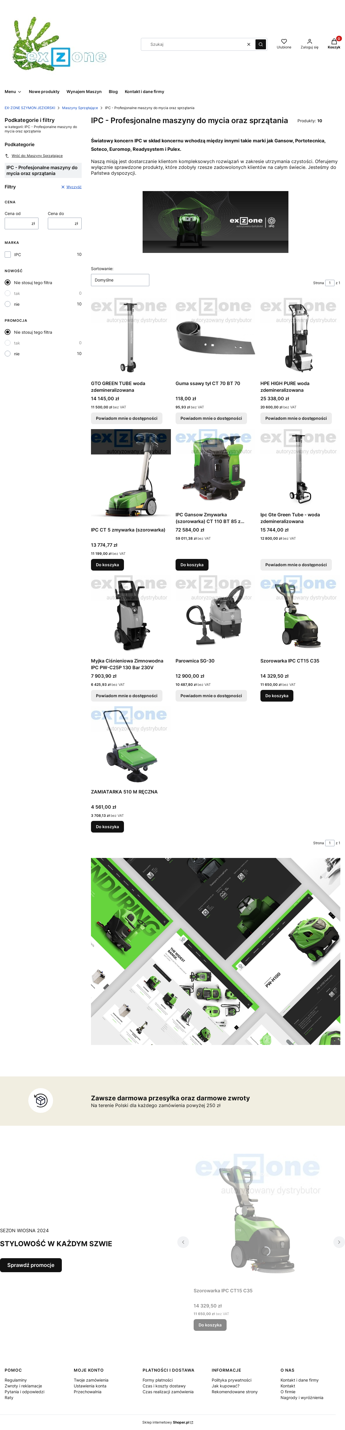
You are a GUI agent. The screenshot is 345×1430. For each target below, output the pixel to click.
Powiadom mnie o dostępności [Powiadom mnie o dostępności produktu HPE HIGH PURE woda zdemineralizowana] (296, 418)
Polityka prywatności (231, 1379)
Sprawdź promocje (31, 1265)
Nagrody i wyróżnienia (302, 1397)
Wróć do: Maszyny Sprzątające (34, 155)
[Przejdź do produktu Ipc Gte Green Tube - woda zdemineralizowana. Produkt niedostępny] (300, 469)
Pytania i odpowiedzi (24, 1391)
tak (17, 293)
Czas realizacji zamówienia (168, 1391)
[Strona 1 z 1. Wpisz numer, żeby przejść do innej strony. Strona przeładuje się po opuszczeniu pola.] (330, 283)
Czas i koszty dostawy (164, 1385)
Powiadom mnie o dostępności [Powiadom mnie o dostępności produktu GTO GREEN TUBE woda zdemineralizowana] (126, 418)
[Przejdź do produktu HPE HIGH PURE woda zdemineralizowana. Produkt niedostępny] (300, 338)
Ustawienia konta (90, 1385)
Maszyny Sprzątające (80, 108)
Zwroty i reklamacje (23, 1385)
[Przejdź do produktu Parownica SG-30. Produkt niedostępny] (215, 615)
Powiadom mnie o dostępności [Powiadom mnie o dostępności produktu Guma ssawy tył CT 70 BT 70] (211, 418)
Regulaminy (16, 1379)
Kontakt (288, 1385)
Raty (9, 1397)
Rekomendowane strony (235, 1391)
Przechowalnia (87, 1391)
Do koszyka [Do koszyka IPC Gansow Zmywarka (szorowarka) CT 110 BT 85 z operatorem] (192, 564)
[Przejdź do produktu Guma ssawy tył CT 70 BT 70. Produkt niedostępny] (215, 338)
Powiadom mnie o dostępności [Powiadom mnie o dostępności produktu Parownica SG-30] (211, 695)
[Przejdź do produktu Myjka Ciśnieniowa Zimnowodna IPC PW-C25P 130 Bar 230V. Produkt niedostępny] (131, 615)
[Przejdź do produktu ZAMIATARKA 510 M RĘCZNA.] (131, 746)
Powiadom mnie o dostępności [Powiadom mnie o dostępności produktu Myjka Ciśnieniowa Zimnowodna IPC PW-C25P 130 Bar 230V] (126, 695)
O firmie (288, 1391)
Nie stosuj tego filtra (33, 282)
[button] (260, 44)
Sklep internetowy (165, 1422)
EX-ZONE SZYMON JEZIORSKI (30, 108)
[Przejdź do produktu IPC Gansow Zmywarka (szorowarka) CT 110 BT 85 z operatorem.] (215, 469)
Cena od (13, 213)
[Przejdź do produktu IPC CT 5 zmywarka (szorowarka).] (131, 476)
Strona (318, 283)
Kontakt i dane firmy (300, 1379)
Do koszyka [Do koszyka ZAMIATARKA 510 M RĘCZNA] (107, 826)
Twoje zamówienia (91, 1379)
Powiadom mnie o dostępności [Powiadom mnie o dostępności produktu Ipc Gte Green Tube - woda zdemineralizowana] (296, 564)
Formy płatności (158, 1379)
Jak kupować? (225, 1385)
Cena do (56, 213)
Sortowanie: (102, 268)
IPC (17, 254)
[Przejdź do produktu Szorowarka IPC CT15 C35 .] (300, 615)
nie (17, 304)
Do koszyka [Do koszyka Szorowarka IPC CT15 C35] (276, 695)
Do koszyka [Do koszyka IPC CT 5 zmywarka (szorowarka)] (107, 564)
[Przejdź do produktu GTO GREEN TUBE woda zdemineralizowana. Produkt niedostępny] (131, 338)
